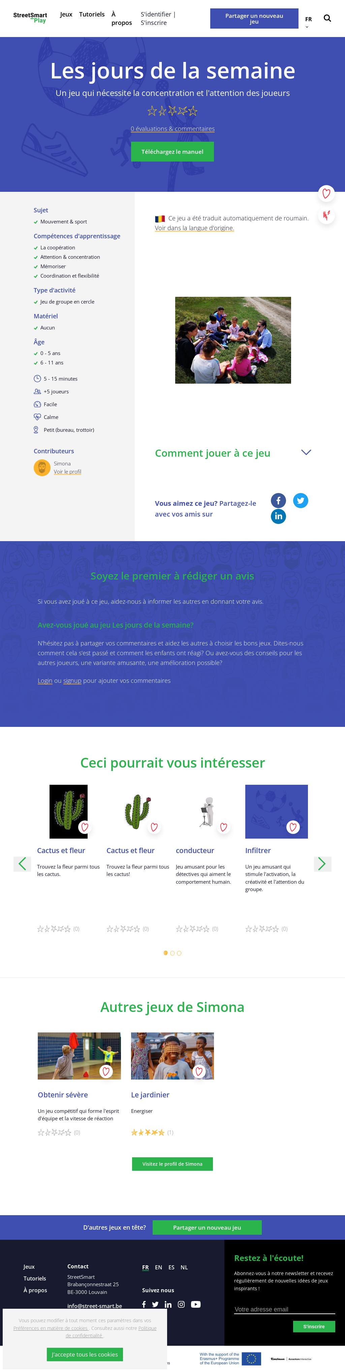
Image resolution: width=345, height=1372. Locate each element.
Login (45, 680)
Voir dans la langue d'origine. (194, 228)
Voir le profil (67, 471)
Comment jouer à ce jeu (233, 453)
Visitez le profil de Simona (172, 1164)
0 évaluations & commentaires (173, 129)
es (171, 1267)
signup (72, 680)
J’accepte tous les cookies (85, 1354)
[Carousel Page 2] (172, 953)
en (158, 1267)
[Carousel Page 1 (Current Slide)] (165, 953)
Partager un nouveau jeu (254, 18)
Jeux (66, 14)
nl (184, 1267)
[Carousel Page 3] (179, 953)
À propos (122, 18)
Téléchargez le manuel (172, 151)
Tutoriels (92, 14)
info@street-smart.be (94, 1306)
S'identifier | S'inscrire (158, 18)
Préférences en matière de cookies (51, 1328)
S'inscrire (314, 1326)
